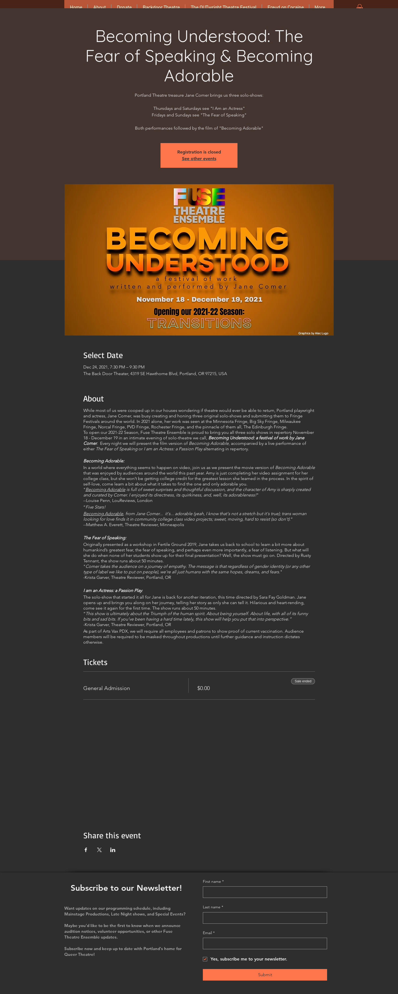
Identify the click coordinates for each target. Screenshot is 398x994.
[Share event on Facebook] (86, 850)
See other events (199, 158)
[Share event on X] (99, 850)
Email (209, 933)
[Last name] (263, 917)
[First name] (263, 892)
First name (213, 881)
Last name (213, 907)
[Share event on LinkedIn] (112, 850)
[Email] (263, 943)
